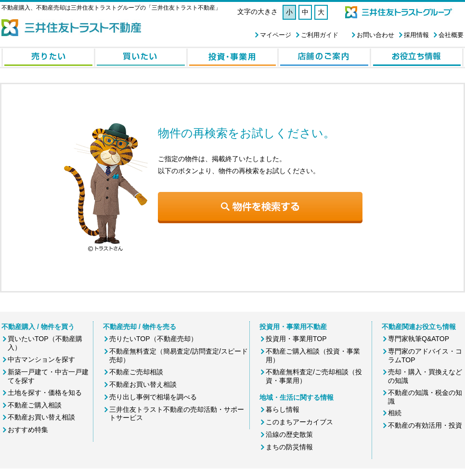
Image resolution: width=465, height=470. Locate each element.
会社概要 (451, 34)
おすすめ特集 (28, 429)
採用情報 (416, 34)
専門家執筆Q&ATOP (418, 339)
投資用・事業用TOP (296, 339)
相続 (394, 413)
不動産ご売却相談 (136, 372)
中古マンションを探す (41, 359)
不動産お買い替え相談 (41, 417)
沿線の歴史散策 (289, 434)
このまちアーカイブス (299, 422)
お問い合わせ (375, 34)
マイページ (275, 34)
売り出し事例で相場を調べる (153, 397)
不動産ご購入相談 (35, 405)
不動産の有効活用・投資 (425, 425)
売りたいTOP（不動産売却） (153, 339)
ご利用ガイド (319, 34)
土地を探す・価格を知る (45, 392)
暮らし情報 (282, 409)
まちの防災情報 (289, 447)
